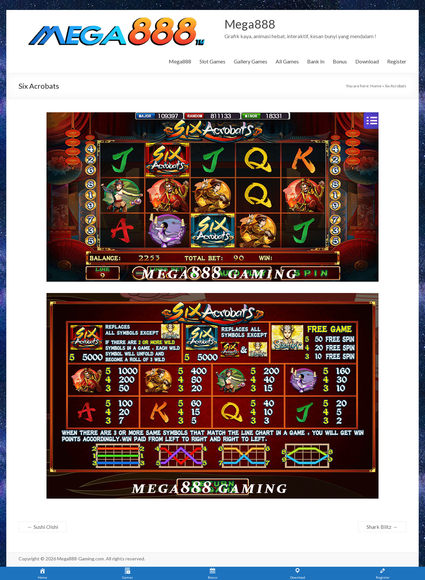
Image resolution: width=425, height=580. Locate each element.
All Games (287, 61)
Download (367, 61)
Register (396, 61)
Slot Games (212, 61)
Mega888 (249, 24)
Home (376, 85)
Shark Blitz (382, 527)
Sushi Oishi (42, 527)
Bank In (315, 61)
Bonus (340, 61)
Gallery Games (250, 61)
